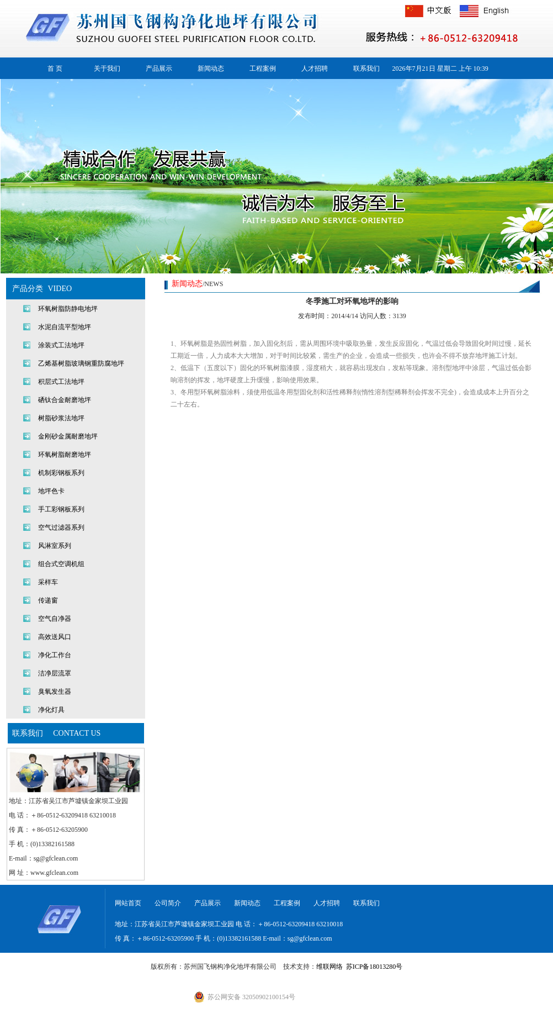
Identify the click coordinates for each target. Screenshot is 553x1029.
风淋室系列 (54, 546)
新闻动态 (211, 68)
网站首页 (128, 903)
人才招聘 (314, 68)
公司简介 (168, 903)
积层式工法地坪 (61, 382)
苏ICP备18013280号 (374, 966)
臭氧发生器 (54, 691)
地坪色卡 (51, 491)
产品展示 (159, 68)
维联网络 (329, 966)
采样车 (48, 582)
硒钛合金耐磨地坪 (64, 400)
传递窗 (48, 600)
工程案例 (262, 68)
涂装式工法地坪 (61, 345)
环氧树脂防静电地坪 (68, 309)
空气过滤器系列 (61, 527)
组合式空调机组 (61, 564)
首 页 (54, 68)
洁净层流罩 (54, 673)
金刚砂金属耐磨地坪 (68, 436)
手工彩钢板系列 (61, 509)
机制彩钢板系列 (61, 473)
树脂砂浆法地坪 (61, 418)
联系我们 (366, 68)
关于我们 (107, 68)
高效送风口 (54, 637)
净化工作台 (54, 655)
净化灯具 (51, 710)
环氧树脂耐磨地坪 (64, 454)
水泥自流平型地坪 (64, 327)
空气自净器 (54, 618)
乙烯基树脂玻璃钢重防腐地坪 (81, 363)
